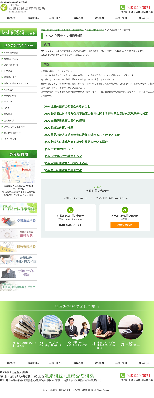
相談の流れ (9, 90)
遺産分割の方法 (11, 59)
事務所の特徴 (10, 96)
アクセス (8, 102)
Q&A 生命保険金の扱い (58, 149)
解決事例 (8, 114)
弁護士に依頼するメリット (16, 83)
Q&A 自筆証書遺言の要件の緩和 (64, 120)
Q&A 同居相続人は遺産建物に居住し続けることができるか (82, 134)
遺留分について (11, 65)
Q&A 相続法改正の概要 (58, 127)
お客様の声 (9, 120)
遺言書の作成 (10, 77)
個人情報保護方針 (12, 133)
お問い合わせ (124, 225)
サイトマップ (10, 139)
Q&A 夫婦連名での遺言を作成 (63, 156)
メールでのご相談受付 (14, 127)
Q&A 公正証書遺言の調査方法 (63, 170)
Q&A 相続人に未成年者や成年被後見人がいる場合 (76, 141)
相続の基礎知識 (11, 52)
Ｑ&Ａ (6, 108)
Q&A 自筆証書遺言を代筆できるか (66, 163)
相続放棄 (8, 71)
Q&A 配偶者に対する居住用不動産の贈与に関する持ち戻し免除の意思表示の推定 (97, 113)
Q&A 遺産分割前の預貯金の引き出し (67, 106)
